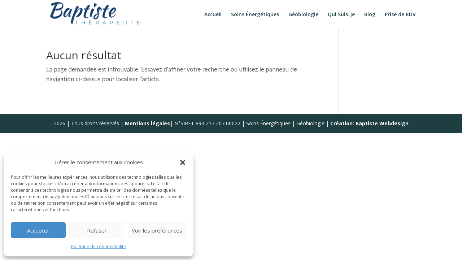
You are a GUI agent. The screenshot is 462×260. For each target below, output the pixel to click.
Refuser (97, 230)
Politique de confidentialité (98, 246)
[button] (182, 162)
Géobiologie (303, 15)
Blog (369, 15)
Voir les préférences (157, 230)
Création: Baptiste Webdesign (369, 123)
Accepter (38, 230)
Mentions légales (147, 123)
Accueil (213, 15)
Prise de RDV (400, 15)
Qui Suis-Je (341, 15)
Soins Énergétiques (255, 15)
